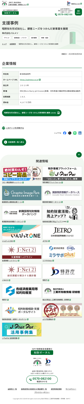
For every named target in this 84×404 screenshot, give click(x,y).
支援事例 (13, 44)
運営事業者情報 (56, 389)
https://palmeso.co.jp (30, 79)
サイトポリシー (71, 389)
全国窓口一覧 (12, 389)
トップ (4, 44)
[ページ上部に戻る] (79, 155)
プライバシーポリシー (42, 392)
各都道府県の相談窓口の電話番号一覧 (34, 389)
